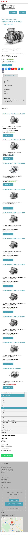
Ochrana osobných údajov (7, 469)
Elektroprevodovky (7, 430)
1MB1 (2, 427)
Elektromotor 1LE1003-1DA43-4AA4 (14, 163)
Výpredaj (3, 432)
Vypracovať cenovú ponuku (7, 471)
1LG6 (2, 417)
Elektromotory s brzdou (8, 420)
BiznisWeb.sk (12, 534)
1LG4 (2, 415)
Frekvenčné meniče (14, 393)
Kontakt (2, 472)
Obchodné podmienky (6, 466)
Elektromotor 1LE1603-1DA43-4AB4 (14, 290)
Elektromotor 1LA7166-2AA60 (12, 368)
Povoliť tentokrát (14, 500)
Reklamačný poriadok (6, 467)
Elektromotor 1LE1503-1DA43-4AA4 (14, 212)
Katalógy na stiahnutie (6, 482)
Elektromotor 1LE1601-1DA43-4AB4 (14, 264)
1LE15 (2, 408)
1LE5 (2, 412)
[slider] (15, 50)
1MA (2, 425)
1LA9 (2, 400)
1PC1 (2, 405)
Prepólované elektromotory (9, 422)
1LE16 (2, 410)
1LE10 (2, 403)
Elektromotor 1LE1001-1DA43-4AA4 (14, 114)
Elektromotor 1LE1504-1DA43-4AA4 (14, 238)
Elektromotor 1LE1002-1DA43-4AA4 (14, 140)
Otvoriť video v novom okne (14, 508)
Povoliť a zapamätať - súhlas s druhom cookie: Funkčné (14, 504)
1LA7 (2, 398)
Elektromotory (14, 395)
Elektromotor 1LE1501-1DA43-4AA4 (14, 189)
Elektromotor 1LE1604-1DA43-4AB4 (14, 316)
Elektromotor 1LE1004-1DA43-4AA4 (14, 342)
